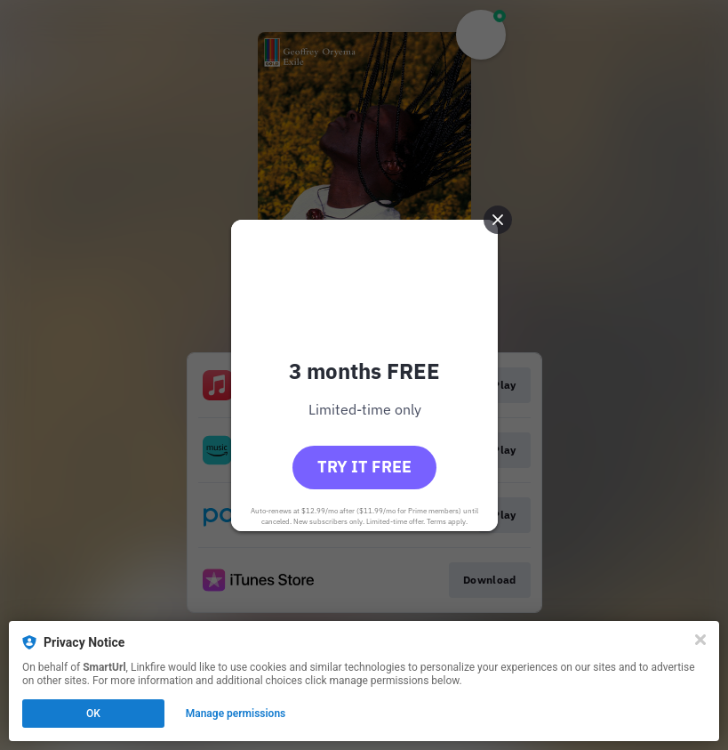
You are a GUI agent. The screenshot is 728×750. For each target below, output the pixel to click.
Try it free (364, 466)
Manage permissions (236, 713)
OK (93, 713)
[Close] (700, 639)
